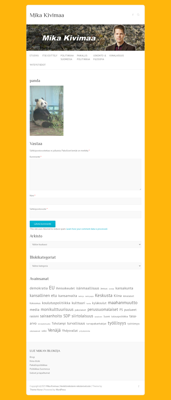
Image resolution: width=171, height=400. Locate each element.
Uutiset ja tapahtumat (40, 373)
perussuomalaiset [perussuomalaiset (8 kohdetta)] (103, 309)
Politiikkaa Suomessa (67, 57)
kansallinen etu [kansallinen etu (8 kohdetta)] (43, 295)
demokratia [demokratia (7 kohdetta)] (39, 288)
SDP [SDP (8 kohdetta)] (66, 316)
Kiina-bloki (35, 361)
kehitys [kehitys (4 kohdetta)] (81, 296)
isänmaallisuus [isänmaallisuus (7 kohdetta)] (87, 288)
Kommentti (35, 156)
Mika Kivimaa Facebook (132, 14)
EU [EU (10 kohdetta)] (52, 287)
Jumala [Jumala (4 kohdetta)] (111, 289)
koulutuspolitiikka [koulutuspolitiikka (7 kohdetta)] (56, 302)
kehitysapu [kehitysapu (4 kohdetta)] (89, 296)
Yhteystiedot (38, 64)
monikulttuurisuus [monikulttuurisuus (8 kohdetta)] (57, 309)
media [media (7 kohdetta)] (34, 309)
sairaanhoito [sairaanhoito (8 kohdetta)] (51, 316)
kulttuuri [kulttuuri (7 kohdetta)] (78, 302)
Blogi (32, 357)
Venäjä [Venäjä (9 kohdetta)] (54, 330)
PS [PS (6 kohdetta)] (121, 310)
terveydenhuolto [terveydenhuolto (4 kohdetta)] (44, 324)
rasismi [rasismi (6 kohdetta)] (34, 316)
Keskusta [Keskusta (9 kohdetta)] (103, 295)
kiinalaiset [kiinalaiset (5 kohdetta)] (128, 296)
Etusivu (34, 55)
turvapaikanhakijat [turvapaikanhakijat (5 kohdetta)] (96, 323)
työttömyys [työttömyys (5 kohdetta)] (133, 323)
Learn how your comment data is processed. (87, 229)
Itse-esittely (49, 55)
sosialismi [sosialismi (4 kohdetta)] (98, 317)
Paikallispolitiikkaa (38, 365)
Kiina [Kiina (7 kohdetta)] (118, 295)
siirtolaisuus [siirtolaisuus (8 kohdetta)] (82, 316)
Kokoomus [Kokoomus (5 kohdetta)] (35, 303)
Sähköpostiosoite (39, 209)
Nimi (32, 195)
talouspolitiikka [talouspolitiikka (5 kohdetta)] (119, 316)
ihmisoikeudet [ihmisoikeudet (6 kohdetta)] (65, 288)
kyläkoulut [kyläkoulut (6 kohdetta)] (99, 303)
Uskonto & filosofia (99, 57)
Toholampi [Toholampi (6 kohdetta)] (59, 323)
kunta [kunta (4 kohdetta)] (89, 303)
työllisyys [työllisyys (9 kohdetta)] (117, 323)
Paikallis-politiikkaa (83, 57)
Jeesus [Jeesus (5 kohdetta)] (104, 288)
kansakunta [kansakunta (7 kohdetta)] (124, 288)
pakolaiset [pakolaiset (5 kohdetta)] (80, 310)
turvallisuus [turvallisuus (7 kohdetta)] (76, 323)
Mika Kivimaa (47, 15)
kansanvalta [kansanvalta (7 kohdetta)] (67, 295)
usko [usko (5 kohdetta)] (44, 330)
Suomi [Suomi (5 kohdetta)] (107, 316)
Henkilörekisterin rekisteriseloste (75, 386)
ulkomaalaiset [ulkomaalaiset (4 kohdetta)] (35, 331)
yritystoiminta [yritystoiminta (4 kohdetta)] (84, 331)
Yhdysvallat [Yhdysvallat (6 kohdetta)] (70, 331)
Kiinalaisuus (117, 55)
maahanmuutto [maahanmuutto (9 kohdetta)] (122, 302)
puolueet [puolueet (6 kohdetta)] (130, 310)
